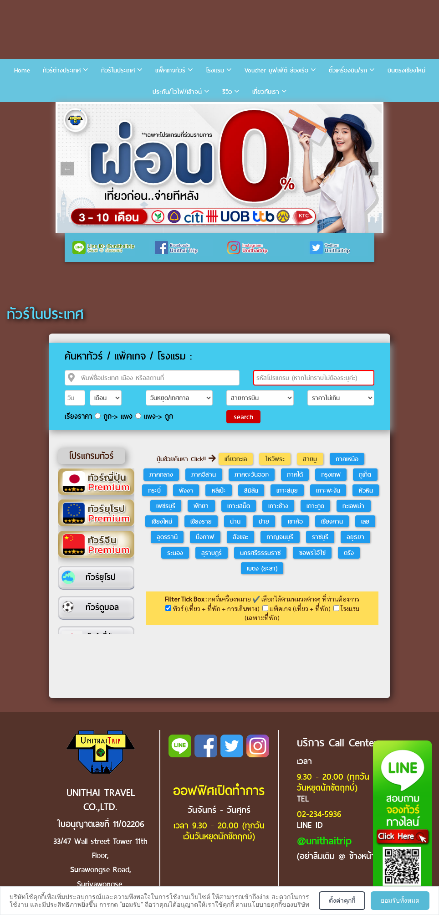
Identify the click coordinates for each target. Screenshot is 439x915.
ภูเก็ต (365, 474)
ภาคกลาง (161, 474)
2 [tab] (80, 110)
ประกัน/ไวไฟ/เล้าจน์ (177, 92)
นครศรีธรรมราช (260, 553)
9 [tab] (175, 110)
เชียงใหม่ (162, 521)
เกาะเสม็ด (238, 506)
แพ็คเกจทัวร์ (170, 70)
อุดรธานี (167, 537)
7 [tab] (148, 110)
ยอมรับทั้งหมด (400, 900)
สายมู (310, 459)
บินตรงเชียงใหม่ (406, 70)
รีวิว (227, 92)
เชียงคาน (332, 521)
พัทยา (201, 506)
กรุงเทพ (331, 474)
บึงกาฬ (205, 537)
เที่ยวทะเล (236, 459)
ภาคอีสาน (203, 474)
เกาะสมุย (287, 490)
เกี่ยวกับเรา (265, 92)
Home (22, 70)
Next (371, 168)
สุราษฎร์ (211, 553)
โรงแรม (215, 70)
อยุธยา (355, 537)
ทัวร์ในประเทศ (118, 70)
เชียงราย (201, 521)
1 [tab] (66, 110)
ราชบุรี (320, 537)
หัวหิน (366, 490)
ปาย (264, 521)
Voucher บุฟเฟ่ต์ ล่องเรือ (276, 70)
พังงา (186, 490)
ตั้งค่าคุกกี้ (342, 900)
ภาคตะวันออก (252, 474)
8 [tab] (162, 110)
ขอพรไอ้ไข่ (312, 553)
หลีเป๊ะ (219, 490)
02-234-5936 (319, 814)
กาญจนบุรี (279, 537)
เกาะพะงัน (328, 490)
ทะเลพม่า (353, 506)
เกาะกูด (315, 506)
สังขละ (240, 537)
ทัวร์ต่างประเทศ (62, 70)
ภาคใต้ (295, 474)
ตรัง (349, 553)
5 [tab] (121, 110)
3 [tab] (93, 110)
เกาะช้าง (278, 506)
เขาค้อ (295, 521)
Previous (67, 168)
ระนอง (175, 553)
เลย (365, 521)
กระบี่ (154, 490)
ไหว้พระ (275, 459)
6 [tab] (134, 110)
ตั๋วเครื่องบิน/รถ (348, 70)
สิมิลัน (251, 490)
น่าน (235, 521)
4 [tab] (107, 110)
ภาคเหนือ (347, 459)
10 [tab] (189, 110)
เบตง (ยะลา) (262, 568)
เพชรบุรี (165, 506)
